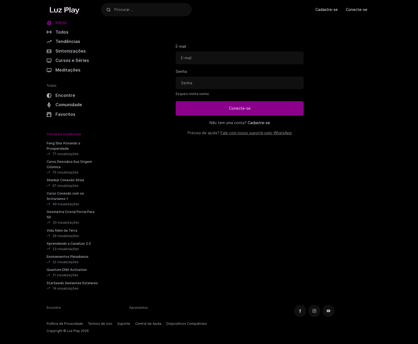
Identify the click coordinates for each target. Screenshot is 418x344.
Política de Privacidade (65, 324)
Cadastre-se (326, 9)
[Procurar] (108, 9)
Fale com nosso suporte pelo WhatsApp (256, 133)
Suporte (123, 324)
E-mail (181, 46)
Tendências (63, 41)
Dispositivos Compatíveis (186, 324)
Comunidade (64, 104)
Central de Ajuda (148, 324)
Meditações (64, 70)
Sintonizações (66, 51)
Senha (181, 71)
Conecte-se (356, 9)
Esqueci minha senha (192, 94)
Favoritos (61, 114)
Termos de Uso (100, 324)
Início (57, 22)
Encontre (61, 95)
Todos (58, 32)
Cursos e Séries (68, 60)
